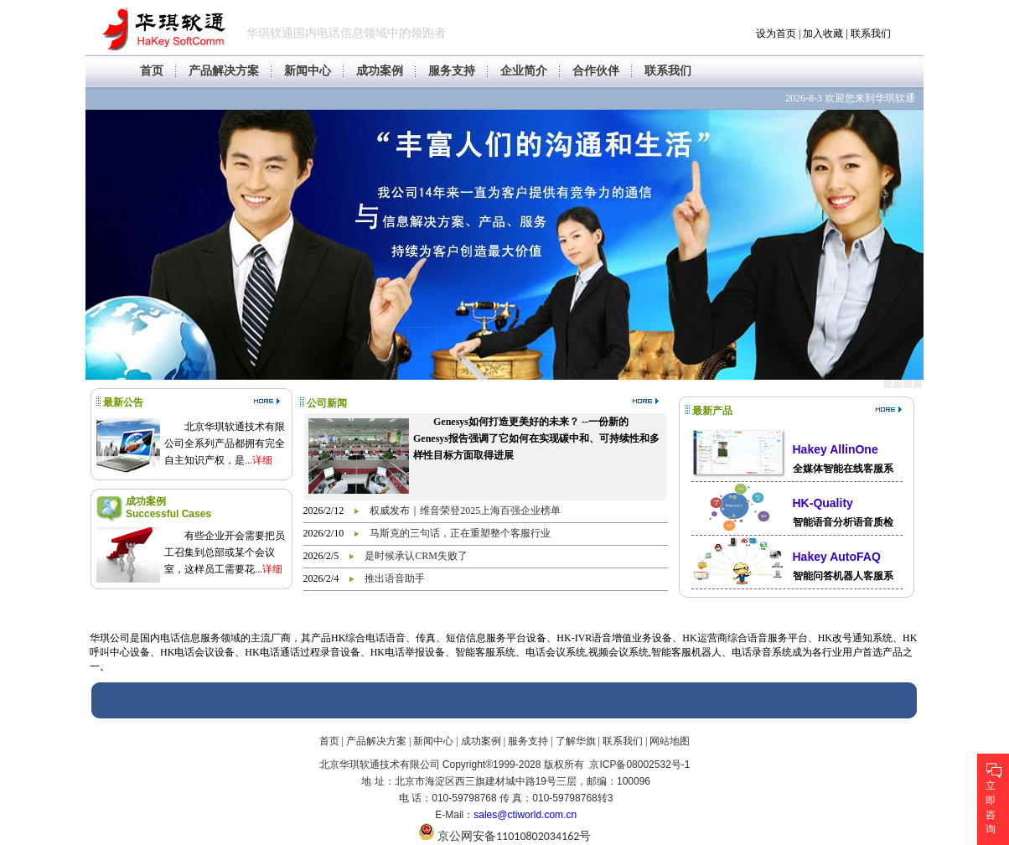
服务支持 (451, 71)
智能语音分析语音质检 (843, 522)
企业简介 (523, 71)
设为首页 (776, 33)
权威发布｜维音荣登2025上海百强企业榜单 (465, 510)
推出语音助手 (395, 578)
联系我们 (871, 33)
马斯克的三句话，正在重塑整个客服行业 (460, 533)
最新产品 (712, 411)
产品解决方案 (224, 71)
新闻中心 (307, 71)
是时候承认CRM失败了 (416, 556)
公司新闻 (327, 403)
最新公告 (123, 402)
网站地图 (669, 741)
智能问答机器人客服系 (843, 576)
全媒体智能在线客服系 (843, 468)
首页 (151, 71)
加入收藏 (823, 33)
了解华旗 (576, 741)
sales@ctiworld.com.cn (525, 815)
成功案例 (379, 71)
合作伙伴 (595, 71)
